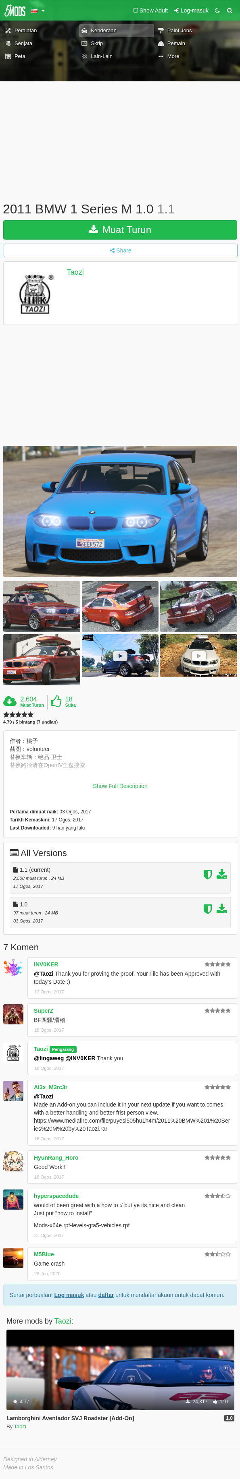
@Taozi (43, 973)
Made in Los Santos (28, 1467)
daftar (106, 1295)
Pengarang (63, 1049)
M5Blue (44, 1254)
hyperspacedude (56, 1196)
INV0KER (46, 964)
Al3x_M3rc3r (50, 1087)
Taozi (75, 272)
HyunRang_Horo (56, 1157)
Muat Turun (120, 229)
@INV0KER (80, 1058)
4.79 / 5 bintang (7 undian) (30, 722)
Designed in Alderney (30, 1459)
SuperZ (43, 1010)
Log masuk (69, 1295)
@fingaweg (49, 1058)
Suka (70, 705)
